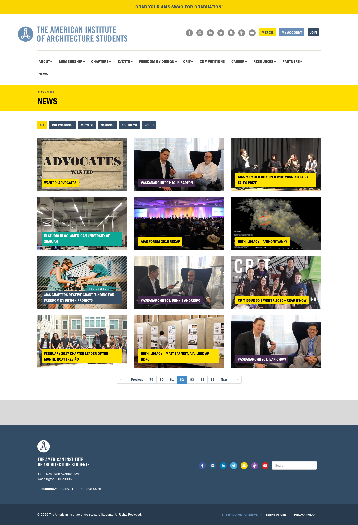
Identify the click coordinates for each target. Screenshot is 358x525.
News (43, 73)
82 (182, 379)
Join (313, 32)
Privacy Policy (305, 514)
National (107, 125)
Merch (267, 32)
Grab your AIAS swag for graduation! (179, 7)
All (42, 125)
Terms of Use (276, 514)
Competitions (212, 61)
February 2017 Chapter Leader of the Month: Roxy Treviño (76, 356)
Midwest (87, 125)
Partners (292, 61)
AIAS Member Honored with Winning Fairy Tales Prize (273, 179)
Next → (226, 379)
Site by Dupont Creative (240, 514)
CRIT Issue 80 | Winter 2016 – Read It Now (272, 300)
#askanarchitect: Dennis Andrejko (170, 300)
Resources (264, 61)
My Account (292, 32)
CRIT (188, 61)
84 (202, 379)
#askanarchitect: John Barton (167, 182)
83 (192, 379)
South (149, 125)
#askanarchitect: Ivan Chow (262, 359)
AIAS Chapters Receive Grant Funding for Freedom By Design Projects (79, 297)
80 (162, 379)
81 (172, 379)
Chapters (101, 61)
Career (239, 61)
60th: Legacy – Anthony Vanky (262, 241)
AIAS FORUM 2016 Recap (160, 241)
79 (151, 379)
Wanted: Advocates (60, 182)
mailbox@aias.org (55, 489)
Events (125, 61)
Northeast (129, 125)
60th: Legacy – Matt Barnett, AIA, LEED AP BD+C (175, 356)
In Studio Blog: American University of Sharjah (77, 238)
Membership (72, 61)
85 (213, 379)
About (45, 61)
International (62, 125)
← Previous (135, 379)
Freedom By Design (158, 61)
